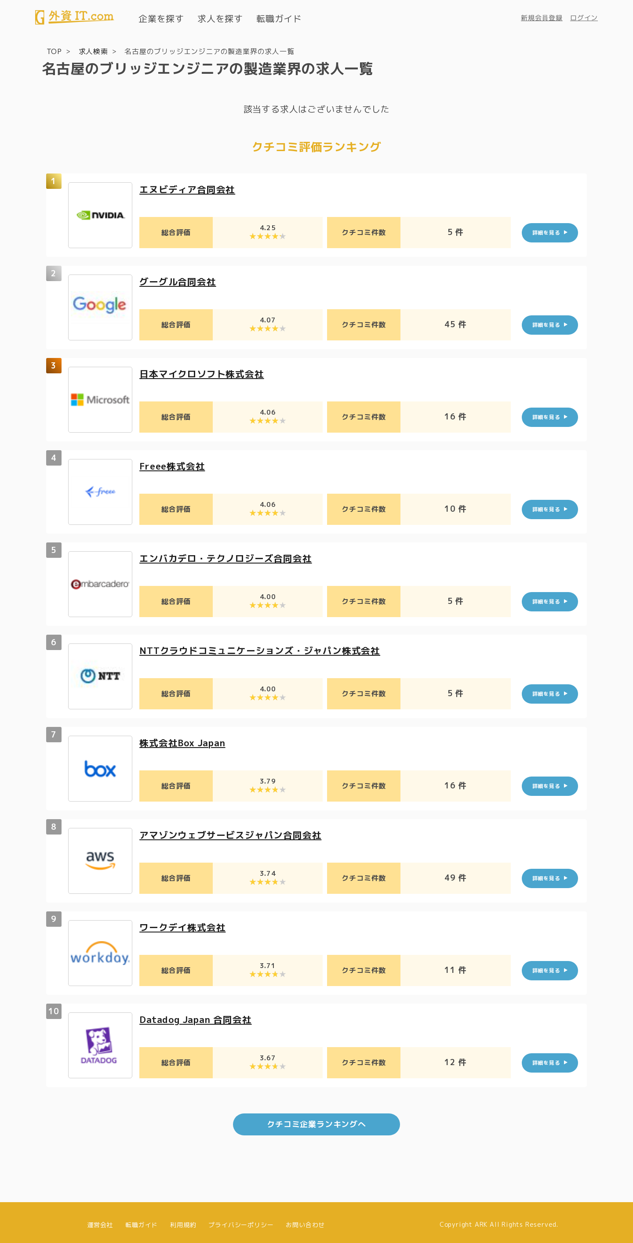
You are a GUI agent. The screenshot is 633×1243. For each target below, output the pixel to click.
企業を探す (161, 18)
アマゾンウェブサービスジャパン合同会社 (234, 834)
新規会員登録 (542, 17)
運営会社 (100, 1220)
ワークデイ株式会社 (184, 926)
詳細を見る (546, 232)
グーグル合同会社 (179, 281)
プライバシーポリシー (240, 1220)
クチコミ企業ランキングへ (316, 1119)
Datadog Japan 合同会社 (199, 1019)
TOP (54, 51)
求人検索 (93, 51)
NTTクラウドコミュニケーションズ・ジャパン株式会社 (265, 650)
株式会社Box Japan (185, 742)
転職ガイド (279, 18)
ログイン (584, 17)
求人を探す (220, 18)
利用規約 (183, 1220)
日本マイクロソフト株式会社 (204, 373)
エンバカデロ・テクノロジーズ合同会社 (229, 557)
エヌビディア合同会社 (189, 188)
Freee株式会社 (174, 465)
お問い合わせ (305, 1220)
